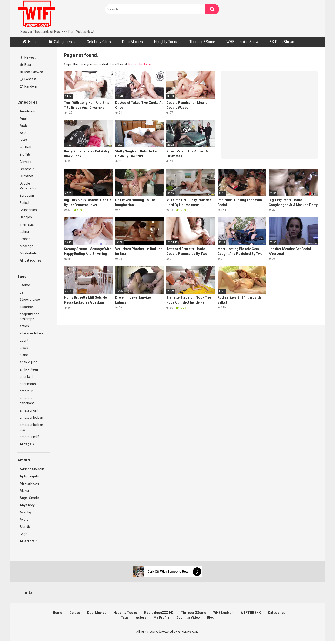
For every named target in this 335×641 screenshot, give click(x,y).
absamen (27, 307)
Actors (141, 617)
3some (25, 285)
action (24, 326)
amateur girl (29, 410)
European (27, 195)
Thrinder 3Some (202, 42)
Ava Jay (26, 512)
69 (21, 292)
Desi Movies (132, 42)
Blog (210, 617)
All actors (28, 541)
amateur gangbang (27, 400)
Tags (125, 617)
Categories (63, 42)
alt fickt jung (28, 362)
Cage (23, 534)
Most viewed (31, 72)
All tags (27, 444)
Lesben (25, 239)
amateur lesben (31, 417)
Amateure (27, 111)
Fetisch (25, 203)
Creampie (27, 169)
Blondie (25, 527)
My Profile (161, 617)
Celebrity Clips (99, 42)
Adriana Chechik (32, 469)
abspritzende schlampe (29, 316)
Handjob (26, 217)
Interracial (27, 224)
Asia (23, 133)
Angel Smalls (29, 498)
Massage (26, 246)
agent (24, 340)
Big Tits (25, 154)
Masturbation (30, 253)
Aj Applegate (29, 476)
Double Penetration (28, 186)
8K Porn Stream (282, 42)
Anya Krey (27, 505)
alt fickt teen (29, 369)
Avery (24, 519)
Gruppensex (28, 210)
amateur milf (29, 437)
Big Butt (25, 147)
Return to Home (140, 64)
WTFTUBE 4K (251, 612)
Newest (28, 57)
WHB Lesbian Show (242, 42)
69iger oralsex (30, 299)
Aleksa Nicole (29, 483)
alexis (24, 348)
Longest (28, 79)
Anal (23, 118)
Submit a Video (188, 617)
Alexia (24, 491)
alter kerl (26, 376)
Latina (24, 231)
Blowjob (25, 162)
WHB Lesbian (223, 612)
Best (25, 65)
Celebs (74, 612)
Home (33, 42)
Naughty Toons (166, 42)
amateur (26, 391)
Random (28, 86)
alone (24, 355)
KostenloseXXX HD (159, 612)
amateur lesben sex (31, 427)
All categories (32, 260)
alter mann (28, 384)
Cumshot (26, 176)
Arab (23, 126)
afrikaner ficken (31, 333)
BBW (23, 140)
